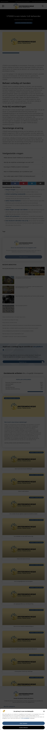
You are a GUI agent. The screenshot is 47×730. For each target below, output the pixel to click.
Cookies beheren (23, 727)
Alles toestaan (23, 723)
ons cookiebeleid (25, 718)
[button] (44, 711)
